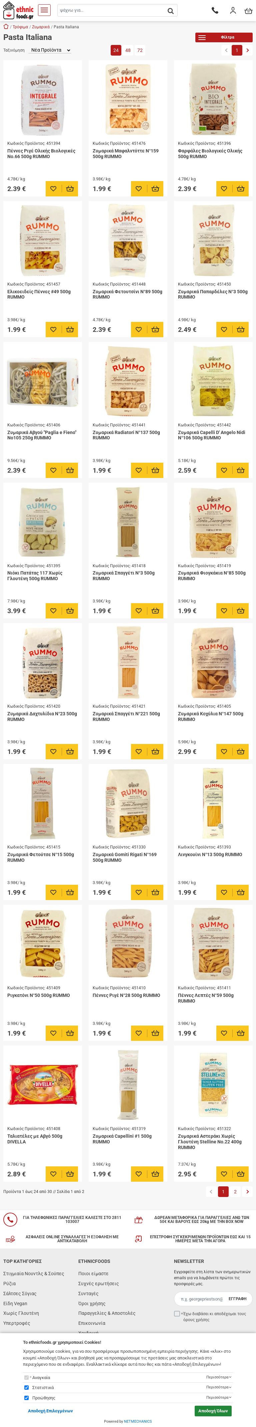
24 (116, 50)
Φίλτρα (216, 38)
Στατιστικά (43, 1387)
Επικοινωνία (91, 1323)
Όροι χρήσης (92, 1303)
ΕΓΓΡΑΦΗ (237, 1299)
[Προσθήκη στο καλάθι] (70, 188)
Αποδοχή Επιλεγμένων (50, 1410)
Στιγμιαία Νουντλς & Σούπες (33, 1273)
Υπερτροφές (16, 1323)
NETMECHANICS (138, 1421)
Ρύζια (9, 1283)
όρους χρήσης (196, 1319)
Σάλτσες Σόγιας (20, 1293)
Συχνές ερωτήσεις (98, 1283)
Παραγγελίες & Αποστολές (107, 1313)
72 (140, 50)
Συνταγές (88, 1293)
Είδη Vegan (15, 1303)
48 (128, 50)
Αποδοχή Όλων (213, 1410)
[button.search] (170, 11)
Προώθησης (43, 1397)
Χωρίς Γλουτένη (21, 1313)
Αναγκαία (41, 1377)
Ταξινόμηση (14, 50)
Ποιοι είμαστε (93, 1273)
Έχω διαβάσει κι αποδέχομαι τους (214, 1316)
